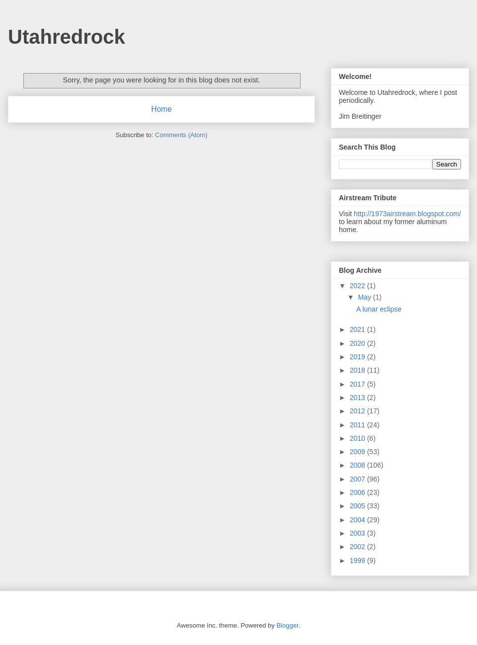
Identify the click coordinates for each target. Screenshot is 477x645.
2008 (358, 465)
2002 (358, 547)
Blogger (287, 625)
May (365, 297)
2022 (358, 286)
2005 (358, 506)
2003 (358, 533)
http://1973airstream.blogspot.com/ (407, 214)
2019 (358, 357)
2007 (358, 479)
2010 (358, 438)
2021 (358, 329)
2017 (358, 384)
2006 (358, 492)
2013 (358, 398)
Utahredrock (66, 37)
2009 (358, 452)
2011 (358, 425)
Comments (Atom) (181, 135)
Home (161, 109)
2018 (358, 370)
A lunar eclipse (378, 309)
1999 (358, 560)
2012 (358, 411)
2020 (358, 343)
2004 (358, 520)
